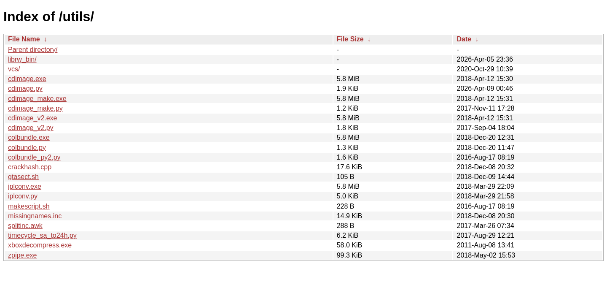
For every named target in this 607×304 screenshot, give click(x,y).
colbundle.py (27, 147)
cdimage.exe (27, 78)
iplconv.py (23, 196)
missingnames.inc (35, 216)
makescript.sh (29, 206)
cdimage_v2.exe (32, 118)
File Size (350, 39)
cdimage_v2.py (31, 127)
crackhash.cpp (29, 167)
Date (464, 39)
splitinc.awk (25, 225)
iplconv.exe (24, 186)
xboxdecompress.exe (40, 245)
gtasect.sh (23, 176)
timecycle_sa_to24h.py (42, 235)
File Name (24, 39)
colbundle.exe (29, 137)
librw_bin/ (22, 59)
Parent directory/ (32, 49)
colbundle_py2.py (34, 157)
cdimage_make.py (35, 108)
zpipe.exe (22, 255)
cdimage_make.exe (37, 98)
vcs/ (14, 69)
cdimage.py (25, 88)
